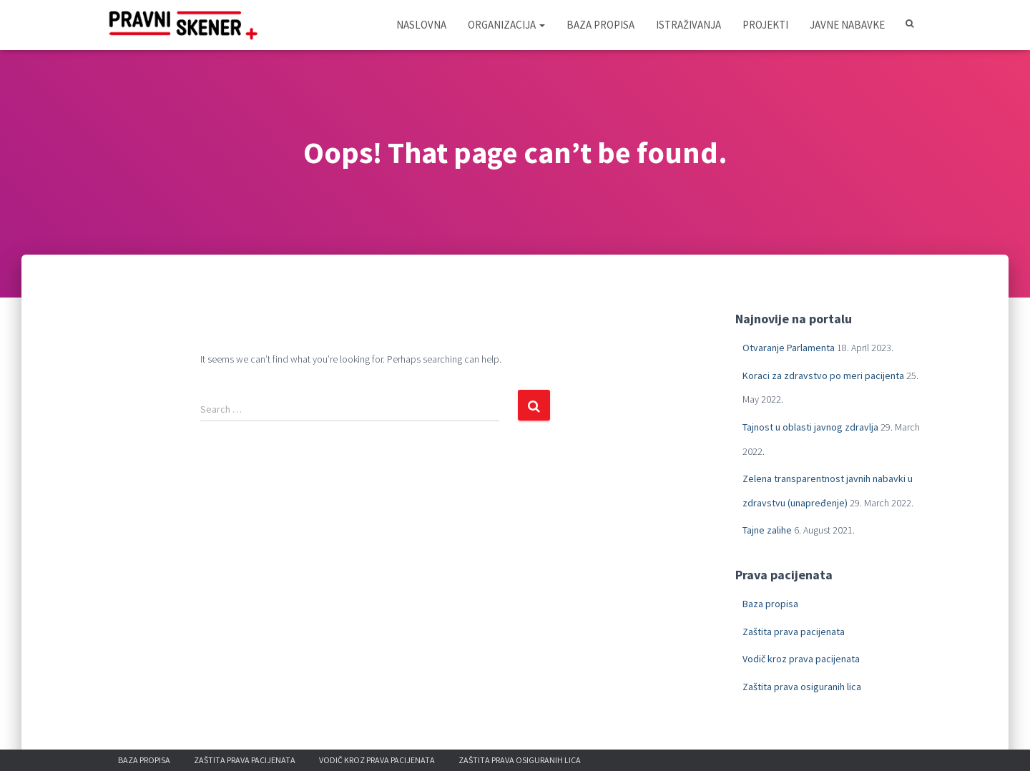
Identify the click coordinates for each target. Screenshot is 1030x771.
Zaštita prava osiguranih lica (801, 686)
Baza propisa (600, 24)
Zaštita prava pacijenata (793, 631)
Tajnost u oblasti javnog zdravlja (810, 427)
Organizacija (506, 24)
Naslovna (421, 24)
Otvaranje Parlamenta (788, 347)
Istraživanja (688, 24)
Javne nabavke (847, 24)
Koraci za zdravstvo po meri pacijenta (823, 375)
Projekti (765, 24)
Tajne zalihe (767, 530)
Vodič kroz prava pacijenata (801, 658)
